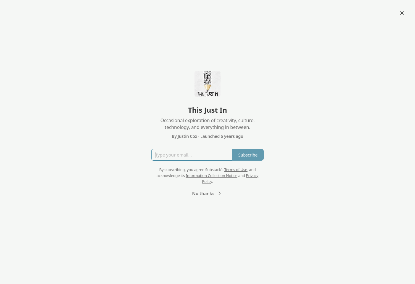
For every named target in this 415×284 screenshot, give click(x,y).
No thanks (207, 193)
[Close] (402, 13)
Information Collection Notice (211, 175)
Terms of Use (235, 169)
